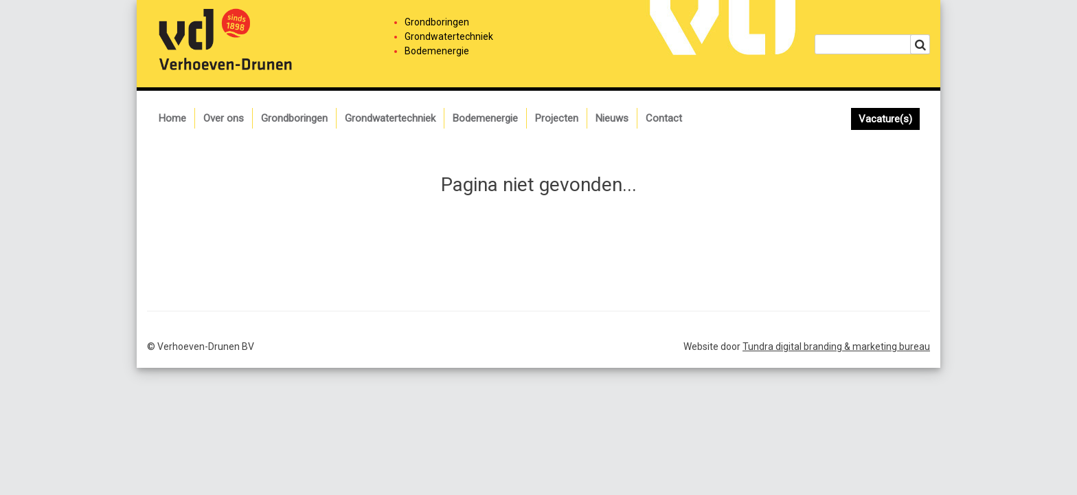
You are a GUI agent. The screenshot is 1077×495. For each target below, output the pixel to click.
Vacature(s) (885, 119)
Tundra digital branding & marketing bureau (836, 346)
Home (172, 118)
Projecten (556, 118)
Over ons (223, 118)
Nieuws (612, 118)
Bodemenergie (485, 118)
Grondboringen (294, 118)
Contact (664, 118)
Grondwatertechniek (390, 118)
